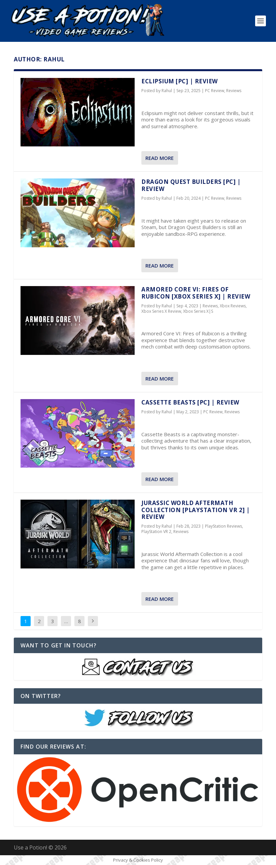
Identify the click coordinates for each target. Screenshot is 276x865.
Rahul (167, 90)
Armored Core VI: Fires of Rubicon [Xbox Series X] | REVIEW (195, 292)
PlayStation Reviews (223, 526)
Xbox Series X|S (198, 311)
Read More (159, 158)
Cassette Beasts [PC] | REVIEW (190, 402)
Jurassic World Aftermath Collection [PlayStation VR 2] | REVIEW (195, 510)
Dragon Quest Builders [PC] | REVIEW (191, 185)
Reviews (233, 90)
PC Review (214, 90)
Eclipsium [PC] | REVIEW (179, 81)
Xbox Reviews (233, 306)
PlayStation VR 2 (156, 531)
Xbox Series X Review (161, 311)
